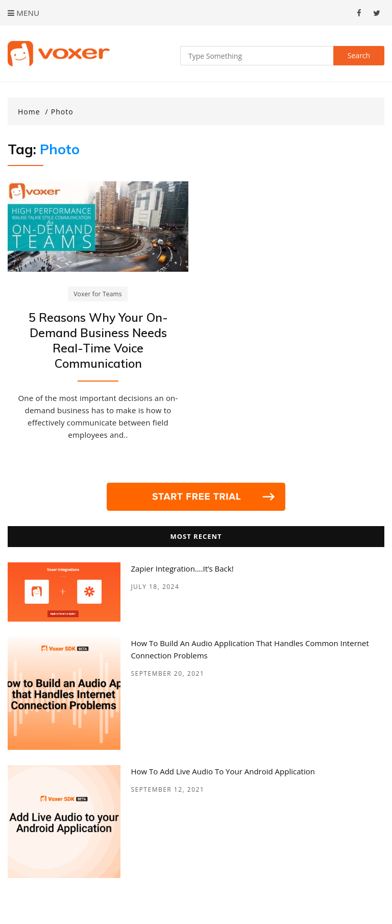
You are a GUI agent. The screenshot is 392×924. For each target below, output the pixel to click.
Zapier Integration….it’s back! (182, 568)
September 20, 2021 (167, 673)
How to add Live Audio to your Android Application (223, 771)
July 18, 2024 (155, 586)
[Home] (33, 111)
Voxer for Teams (98, 294)
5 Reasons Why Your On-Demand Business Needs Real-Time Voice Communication (98, 340)
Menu (23, 13)
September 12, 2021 (167, 789)
